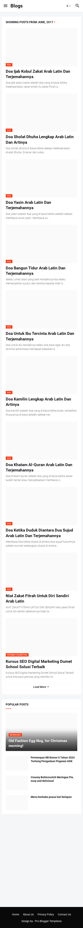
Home (15, 914)
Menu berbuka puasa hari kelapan (51, 796)
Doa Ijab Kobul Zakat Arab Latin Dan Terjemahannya (38, 74)
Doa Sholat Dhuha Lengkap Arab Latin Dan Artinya (40, 139)
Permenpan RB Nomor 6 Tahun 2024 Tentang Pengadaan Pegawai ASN (53, 759)
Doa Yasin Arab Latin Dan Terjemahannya (28, 205)
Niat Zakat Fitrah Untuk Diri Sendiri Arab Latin (37, 598)
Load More (39, 686)
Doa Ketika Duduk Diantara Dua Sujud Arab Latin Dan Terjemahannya (39, 533)
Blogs (16, 6)
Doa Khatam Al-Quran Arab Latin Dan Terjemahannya (39, 467)
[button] (5, 6)
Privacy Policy (46, 914)
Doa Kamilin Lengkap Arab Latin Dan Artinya (38, 402)
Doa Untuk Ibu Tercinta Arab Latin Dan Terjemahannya (40, 336)
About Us (28, 914)
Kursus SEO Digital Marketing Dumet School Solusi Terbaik (39, 664)
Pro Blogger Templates (48, 921)
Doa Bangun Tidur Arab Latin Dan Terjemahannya (35, 271)
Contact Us (64, 914)
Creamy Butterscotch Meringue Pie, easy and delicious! (52, 779)
